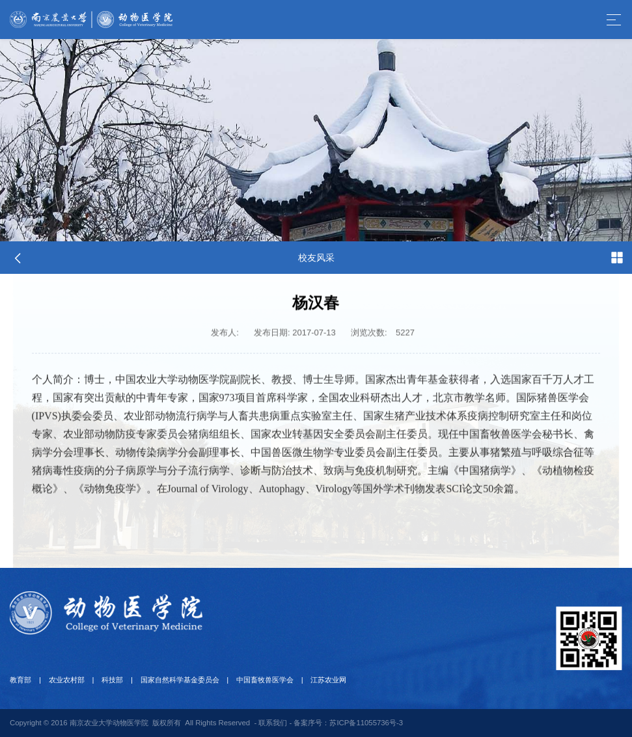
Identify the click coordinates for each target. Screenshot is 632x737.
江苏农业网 (326, 680)
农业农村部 (66, 680)
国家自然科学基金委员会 (178, 680)
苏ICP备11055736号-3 (366, 723)
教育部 (20, 680)
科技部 (111, 680)
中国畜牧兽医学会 (263, 680)
